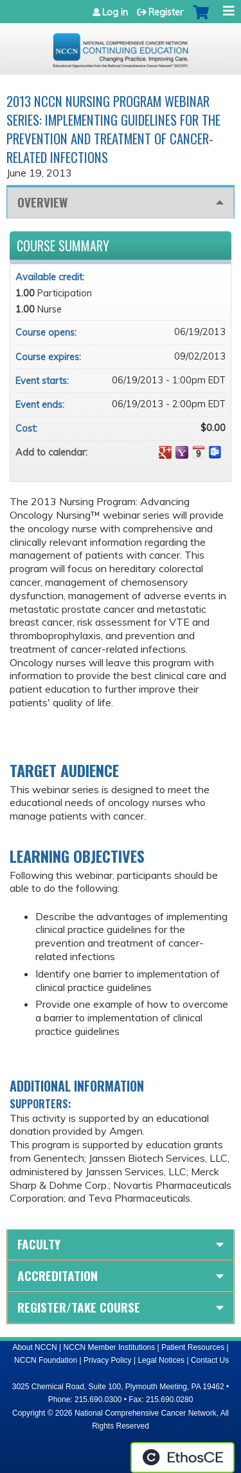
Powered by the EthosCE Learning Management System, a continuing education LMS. (182, 1457)
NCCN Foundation (45, 1360)
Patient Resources (192, 1347)
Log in (115, 12)
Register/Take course (78, 1307)
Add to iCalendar (198, 451)
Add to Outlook (215, 452)
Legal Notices (161, 1360)
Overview (42, 202)
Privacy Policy (108, 1360)
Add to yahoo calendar (181, 452)
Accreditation (57, 1275)
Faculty (38, 1244)
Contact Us (210, 1360)
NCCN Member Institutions (110, 1347)
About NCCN (34, 1347)
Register (165, 12)
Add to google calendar (165, 452)
